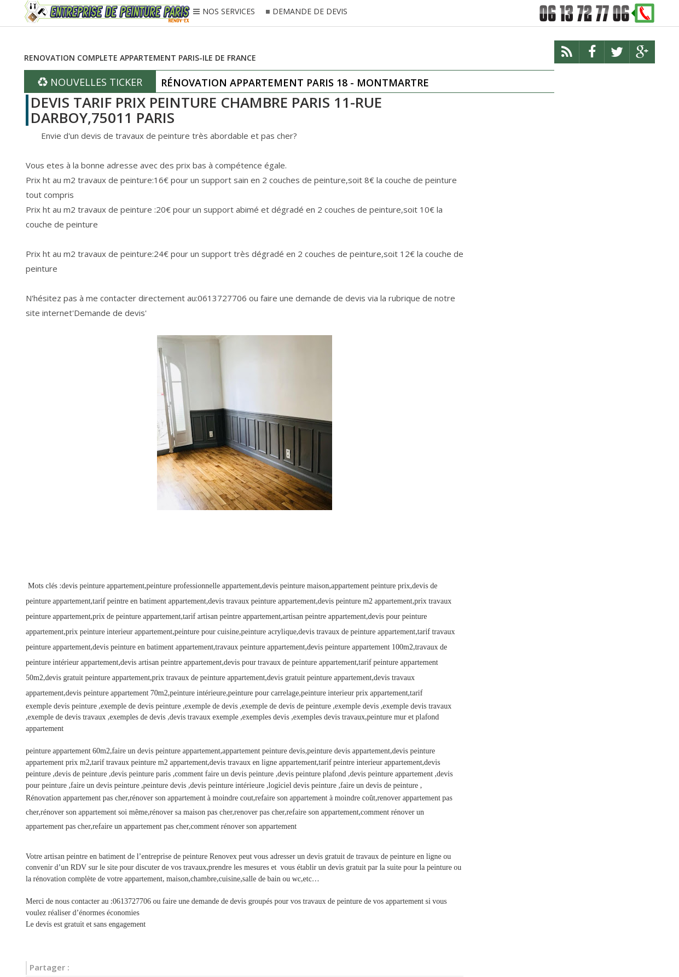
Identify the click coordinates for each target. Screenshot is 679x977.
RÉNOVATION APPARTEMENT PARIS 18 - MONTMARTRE (295, 82)
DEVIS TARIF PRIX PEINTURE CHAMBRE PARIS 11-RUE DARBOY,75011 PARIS (206, 110)
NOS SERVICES (228, 12)
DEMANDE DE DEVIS (309, 11)
